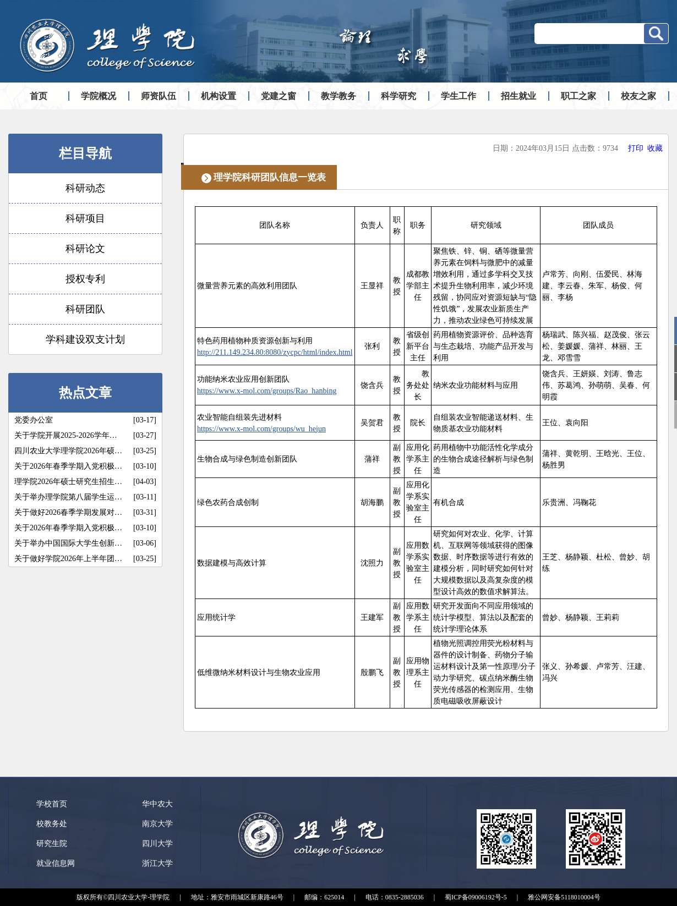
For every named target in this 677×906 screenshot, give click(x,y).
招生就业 (518, 96)
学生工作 (458, 96)
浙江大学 (157, 863)
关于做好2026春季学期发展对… (68, 512)
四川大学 (157, 843)
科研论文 (85, 248)
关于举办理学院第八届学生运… (68, 497)
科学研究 (398, 96)
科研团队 (85, 309)
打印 (635, 148)
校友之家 (638, 96)
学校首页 (51, 804)
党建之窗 (278, 96)
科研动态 (85, 188)
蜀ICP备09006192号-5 (476, 897)
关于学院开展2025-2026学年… (65, 435)
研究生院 (51, 843)
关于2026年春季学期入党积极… (68, 466)
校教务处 (51, 824)
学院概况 (98, 96)
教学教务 (338, 96)
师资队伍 (158, 96)
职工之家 (578, 96)
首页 (38, 96)
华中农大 (157, 804)
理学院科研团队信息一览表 (270, 177)
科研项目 (85, 218)
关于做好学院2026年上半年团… (68, 558)
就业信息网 (55, 863)
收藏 (655, 148)
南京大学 (157, 824)
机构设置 (218, 96)
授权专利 (85, 278)
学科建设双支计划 (85, 339)
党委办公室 (33, 420)
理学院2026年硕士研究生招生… (68, 481)
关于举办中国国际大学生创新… (68, 543)
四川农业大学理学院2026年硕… (68, 451)
